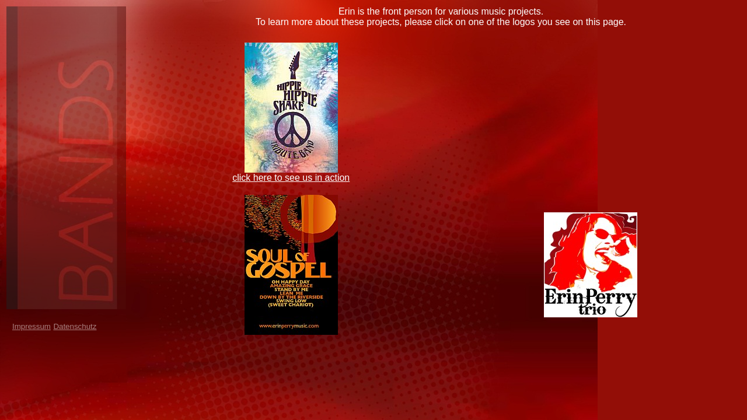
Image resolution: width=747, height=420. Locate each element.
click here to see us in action (291, 178)
